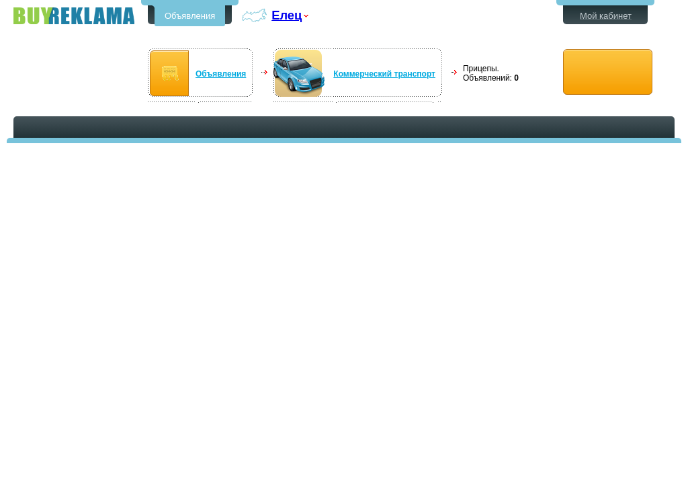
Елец (286, 15)
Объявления (190, 16)
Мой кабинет (606, 16)
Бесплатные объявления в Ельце (73, 15)
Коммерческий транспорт (384, 74)
